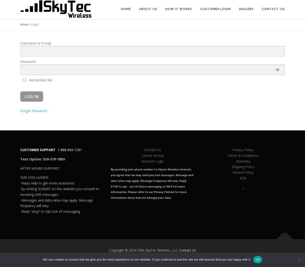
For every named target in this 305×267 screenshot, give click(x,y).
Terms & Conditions (243, 155)
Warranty (243, 161)
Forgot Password (33, 111)
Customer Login (215, 9)
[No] (299, 259)
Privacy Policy (243, 150)
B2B (243, 178)
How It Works (178, 9)
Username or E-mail (35, 43)
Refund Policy (243, 172)
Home (126, 9)
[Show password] (278, 69)
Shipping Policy (243, 166)
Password (28, 61)
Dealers (246, 9)
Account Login (153, 161)
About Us (148, 9)
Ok (258, 259)
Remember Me (37, 80)
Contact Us (273, 9)
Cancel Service (153, 155)
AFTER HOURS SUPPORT (40, 168)
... (243, 187)
